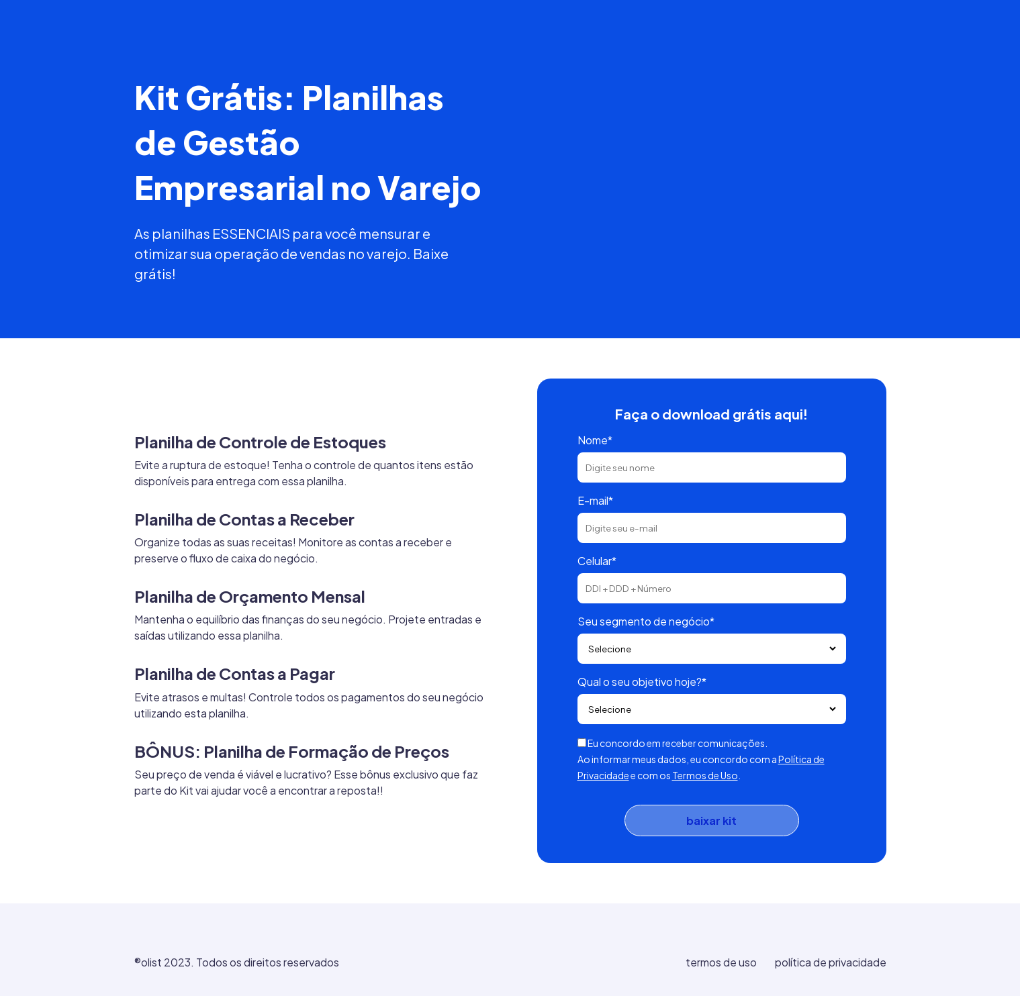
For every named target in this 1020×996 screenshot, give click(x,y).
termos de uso (721, 962)
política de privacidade (830, 962)
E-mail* (595, 500)
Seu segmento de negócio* (645, 621)
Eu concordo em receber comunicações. (678, 743)
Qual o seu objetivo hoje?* (641, 682)
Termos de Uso (705, 775)
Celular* (596, 561)
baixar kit (711, 820)
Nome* (594, 440)
